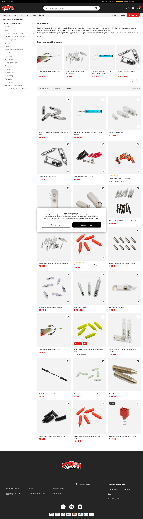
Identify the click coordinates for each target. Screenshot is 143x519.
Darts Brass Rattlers (116, 394)
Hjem (4, 19)
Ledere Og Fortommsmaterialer (18, 36)
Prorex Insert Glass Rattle (126, 71)
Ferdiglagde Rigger (18, 62)
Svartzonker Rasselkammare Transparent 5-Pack (53, 133)
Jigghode (18, 30)
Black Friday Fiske (114, 499)
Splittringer (8, 56)
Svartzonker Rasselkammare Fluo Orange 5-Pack (88, 437)
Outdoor (41, 15)
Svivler (18, 46)
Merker (123, 15)
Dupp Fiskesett (18, 72)
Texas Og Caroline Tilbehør (14, 85)
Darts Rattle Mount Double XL (48, 394)
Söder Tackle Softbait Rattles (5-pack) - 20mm (122, 350)
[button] (126, 1)
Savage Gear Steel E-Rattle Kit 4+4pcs (122, 263)
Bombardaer (9, 82)
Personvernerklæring (57, 488)
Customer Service (84, 484)
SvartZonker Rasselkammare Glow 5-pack (88, 394)
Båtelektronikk (18, 15)
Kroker (18, 27)
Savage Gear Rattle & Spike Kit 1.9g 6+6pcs (123, 221)
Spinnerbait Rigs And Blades (14, 49)
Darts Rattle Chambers (116, 307)
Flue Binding (18, 76)
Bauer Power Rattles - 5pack (83, 176)
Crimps (7, 69)
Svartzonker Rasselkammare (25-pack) (87, 265)
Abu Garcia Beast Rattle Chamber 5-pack (122, 436)
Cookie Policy (93, 218)
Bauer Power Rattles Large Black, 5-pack (52, 436)
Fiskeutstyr (6, 15)
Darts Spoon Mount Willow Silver (49, 71)
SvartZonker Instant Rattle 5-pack (120, 178)
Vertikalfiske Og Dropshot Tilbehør (16, 89)
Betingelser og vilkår (13, 488)
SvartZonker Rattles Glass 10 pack (50, 307)
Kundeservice (106, 2)
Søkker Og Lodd (18, 40)
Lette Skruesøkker (11, 53)
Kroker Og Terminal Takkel (15, 19)
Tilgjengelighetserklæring (37, 493)
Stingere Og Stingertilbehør (18, 33)
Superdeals (133, 15)
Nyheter (115, 15)
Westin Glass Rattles (116, 132)
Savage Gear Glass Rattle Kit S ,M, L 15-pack (75, 72)
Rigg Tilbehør (18, 59)
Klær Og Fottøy (31, 15)
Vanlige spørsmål (56, 493)
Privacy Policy (78, 218)
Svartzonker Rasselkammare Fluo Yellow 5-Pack (88, 350)
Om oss (31, 488)
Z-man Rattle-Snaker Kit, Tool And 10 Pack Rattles (101, 72)
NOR (8, 2)
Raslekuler (8, 79)
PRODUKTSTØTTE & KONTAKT (13, 494)
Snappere (18, 43)
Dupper (18, 66)
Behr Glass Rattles (80, 307)
